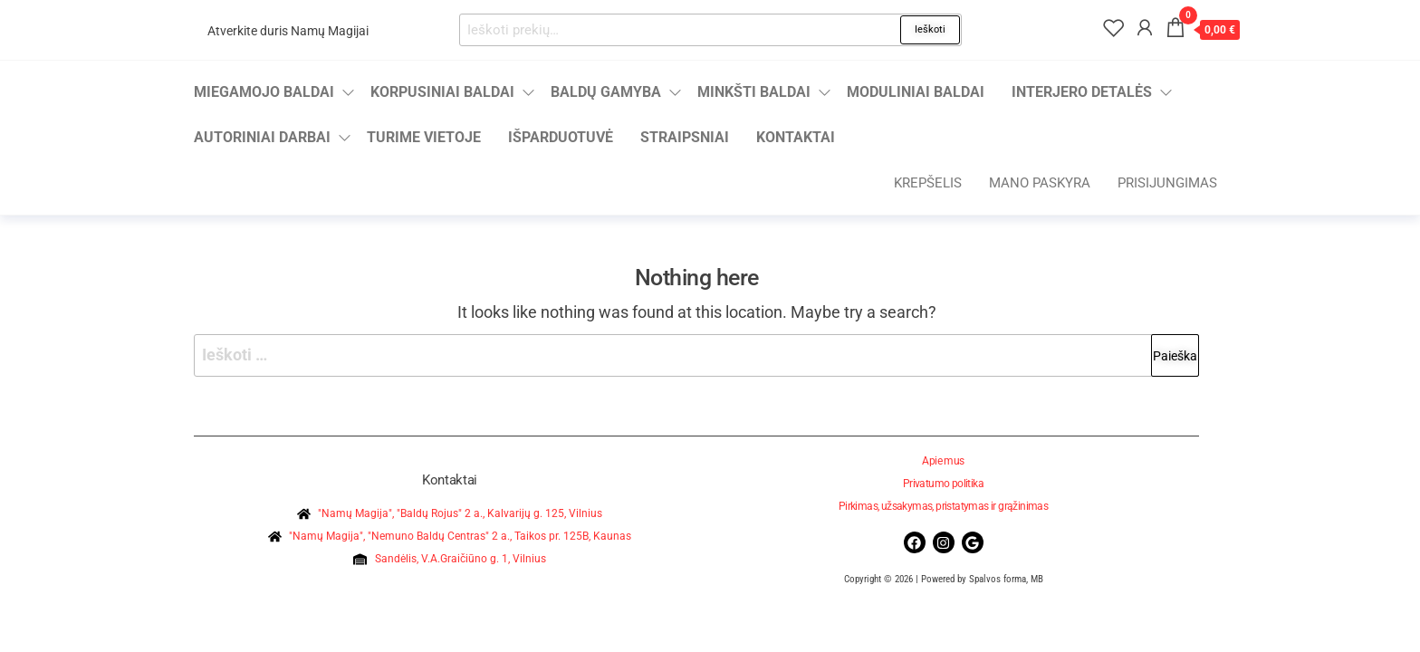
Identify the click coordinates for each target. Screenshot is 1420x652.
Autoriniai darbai (262, 137)
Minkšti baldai (754, 92)
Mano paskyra (1039, 183)
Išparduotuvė (560, 137)
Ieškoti (930, 29)
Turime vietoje (424, 137)
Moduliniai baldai (915, 92)
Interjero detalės (1082, 92)
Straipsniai (684, 137)
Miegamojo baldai (264, 92)
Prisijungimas (1167, 183)
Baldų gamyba (606, 92)
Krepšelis (928, 183)
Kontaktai (795, 137)
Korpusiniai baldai (442, 92)
